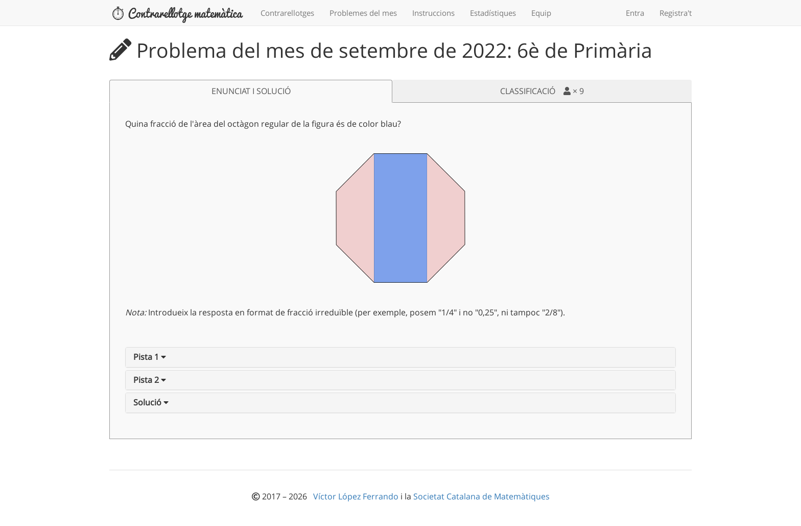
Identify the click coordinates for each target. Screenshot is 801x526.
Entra (635, 13)
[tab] (400, 357)
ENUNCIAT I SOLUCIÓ (251, 91)
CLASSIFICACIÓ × (542, 91)
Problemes (363, 13)
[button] (149, 356)
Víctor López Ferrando (356, 496)
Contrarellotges (287, 13)
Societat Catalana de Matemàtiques (481, 496)
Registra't (675, 13)
